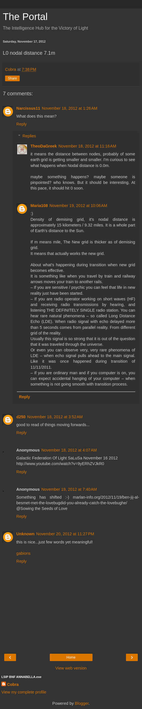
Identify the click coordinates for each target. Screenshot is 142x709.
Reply (21, 124)
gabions (23, 553)
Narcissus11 (28, 108)
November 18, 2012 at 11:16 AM (87, 146)
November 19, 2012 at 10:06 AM (78, 205)
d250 (21, 417)
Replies (29, 136)
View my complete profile (23, 692)
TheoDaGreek (43, 146)
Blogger (82, 703)
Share (12, 78)
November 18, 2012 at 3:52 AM (55, 417)
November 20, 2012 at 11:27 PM (65, 534)
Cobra (13, 684)
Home (70, 657)
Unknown (25, 534)
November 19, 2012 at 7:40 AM (69, 489)
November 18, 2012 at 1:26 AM (69, 108)
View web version (71, 668)
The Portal (25, 16)
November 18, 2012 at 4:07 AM (69, 450)
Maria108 (39, 205)
